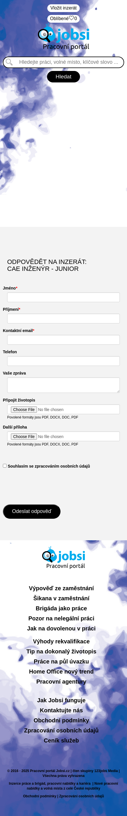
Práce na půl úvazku (61, 661)
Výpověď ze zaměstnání (61, 588)
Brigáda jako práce (61, 608)
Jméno (9, 288)
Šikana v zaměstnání (61, 598)
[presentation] (46, 486)
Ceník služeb (61, 740)
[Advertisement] (63, 154)
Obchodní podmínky (61, 720)
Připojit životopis (19, 400)
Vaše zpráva (14, 373)
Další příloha (15, 427)
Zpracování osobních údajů (61, 730)
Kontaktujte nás (61, 710)
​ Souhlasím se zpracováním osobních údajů (46, 466)
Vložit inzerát (63, 7)
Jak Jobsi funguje (61, 700)
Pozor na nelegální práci (61, 618)
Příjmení (11, 309)
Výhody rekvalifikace (61, 641)
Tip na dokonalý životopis (61, 651)
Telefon (10, 352)
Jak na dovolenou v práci (61, 628)
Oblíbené (63, 19)
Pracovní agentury (61, 681)
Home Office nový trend (61, 671)
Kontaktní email (18, 330)
